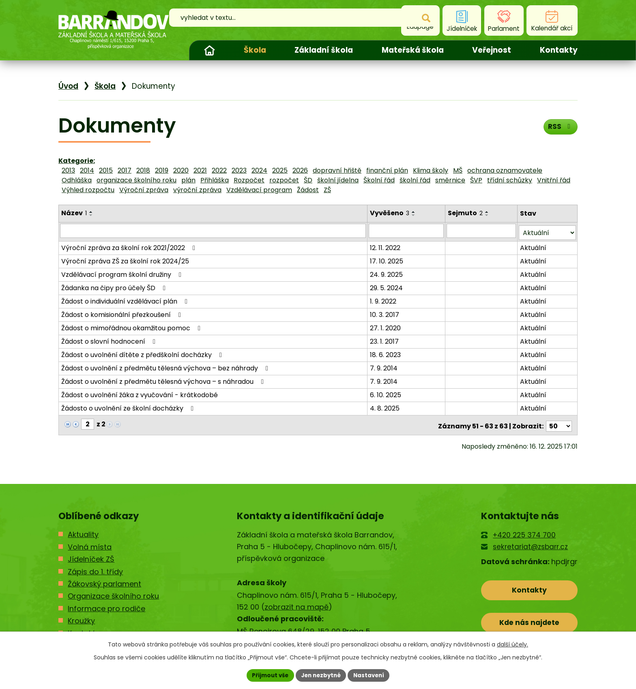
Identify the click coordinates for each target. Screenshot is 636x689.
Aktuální (533, 245)
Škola (255, 50)
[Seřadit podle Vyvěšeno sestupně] (414, 215)
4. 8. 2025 (385, 406)
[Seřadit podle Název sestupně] (91, 215)
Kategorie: (76, 160)
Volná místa (90, 543)
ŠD (308, 180)
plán (188, 180)
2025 (280, 170)
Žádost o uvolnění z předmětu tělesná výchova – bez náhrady (166, 366)
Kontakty (559, 50)
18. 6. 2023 (386, 352)
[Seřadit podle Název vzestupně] (91, 212)
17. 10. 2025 (387, 259)
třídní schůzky (509, 180)
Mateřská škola (413, 50)
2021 (200, 170)
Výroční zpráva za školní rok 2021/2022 (129, 245)
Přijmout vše (267, 675)
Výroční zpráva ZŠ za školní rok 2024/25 (125, 259)
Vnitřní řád (553, 180)
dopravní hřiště (337, 170)
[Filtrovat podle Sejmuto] (481, 231)
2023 (239, 170)
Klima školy (430, 170)
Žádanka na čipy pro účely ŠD (114, 286)
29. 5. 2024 (387, 286)
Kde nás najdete (529, 621)
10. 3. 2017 (385, 312)
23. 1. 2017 (385, 339)
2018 (143, 170)
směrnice (450, 180)
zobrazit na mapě (296, 603)
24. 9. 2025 (387, 272)
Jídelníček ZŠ (91, 555)
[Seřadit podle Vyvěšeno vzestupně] (414, 212)
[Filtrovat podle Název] (213, 231)
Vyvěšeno (390, 213)
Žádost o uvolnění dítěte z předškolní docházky (143, 352)
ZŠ (327, 190)
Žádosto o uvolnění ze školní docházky (128, 406)
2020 (181, 170)
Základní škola (323, 50)
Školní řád (379, 180)
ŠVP (476, 180)
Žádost (308, 190)
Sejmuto (466, 213)
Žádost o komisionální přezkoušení (122, 312)
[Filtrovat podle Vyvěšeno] (407, 231)
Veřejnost (491, 50)
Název (74, 213)
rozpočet (284, 180)
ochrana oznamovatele (504, 170)
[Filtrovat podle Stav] (547, 231)
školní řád (415, 180)
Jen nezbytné (321, 675)
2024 (259, 170)
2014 (87, 170)
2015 (106, 170)
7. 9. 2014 (384, 366)
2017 (124, 170)
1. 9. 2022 (384, 299)
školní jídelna (338, 180)
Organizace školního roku (113, 592)
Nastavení (371, 675)
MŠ (457, 170)
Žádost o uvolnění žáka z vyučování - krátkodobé (139, 393)
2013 (68, 170)
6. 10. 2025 (386, 393)
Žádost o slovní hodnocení (109, 339)
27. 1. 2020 (386, 326)
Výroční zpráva (143, 190)
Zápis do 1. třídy (95, 567)
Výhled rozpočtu (88, 190)
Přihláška (214, 180)
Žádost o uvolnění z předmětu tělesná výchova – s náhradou (163, 379)
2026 (300, 170)
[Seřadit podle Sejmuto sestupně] (487, 215)
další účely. (512, 644)
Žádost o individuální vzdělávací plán (125, 299)
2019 (161, 170)
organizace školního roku (136, 180)
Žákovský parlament (104, 580)
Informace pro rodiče (106, 604)
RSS (559, 128)
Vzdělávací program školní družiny (122, 272)
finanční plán (387, 170)
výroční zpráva (197, 190)
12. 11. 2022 (386, 245)
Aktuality (83, 530)
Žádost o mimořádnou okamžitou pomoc (132, 326)
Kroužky (81, 617)
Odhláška (77, 180)
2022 (219, 170)
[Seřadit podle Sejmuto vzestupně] (487, 212)
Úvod (209, 50)
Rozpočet (249, 180)
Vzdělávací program (259, 190)
